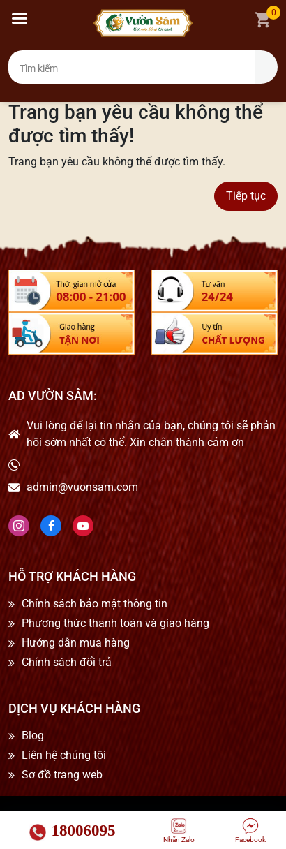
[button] (19, 18)
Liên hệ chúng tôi (64, 755)
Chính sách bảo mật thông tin (94, 604)
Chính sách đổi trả (67, 662)
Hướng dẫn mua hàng (76, 643)
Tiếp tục (246, 195)
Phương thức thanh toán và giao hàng (115, 623)
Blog (33, 735)
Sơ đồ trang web (62, 775)
